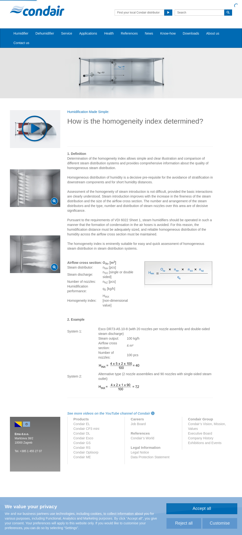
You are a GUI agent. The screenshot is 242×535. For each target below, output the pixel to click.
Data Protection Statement (150, 457)
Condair (37, 10)
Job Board (138, 424)
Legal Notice (140, 452)
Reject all (184, 523)
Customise (220, 523)
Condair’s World (142, 438)
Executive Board (200, 433)
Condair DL (81, 433)
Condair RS (82, 448)
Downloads (191, 33)
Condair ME (82, 457)
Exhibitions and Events (205, 443)
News (149, 33)
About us (212, 33)
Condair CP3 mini (86, 429)
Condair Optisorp (86, 452)
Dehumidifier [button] (44, 33)
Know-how (168, 33)
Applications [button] (88, 33)
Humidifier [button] (20, 33)
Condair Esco (83, 438)
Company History (200, 438)
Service (66, 33)
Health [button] (109, 33)
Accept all (202, 508)
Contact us (21, 43)
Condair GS (82, 443)
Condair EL (81, 424)
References (129, 33)
